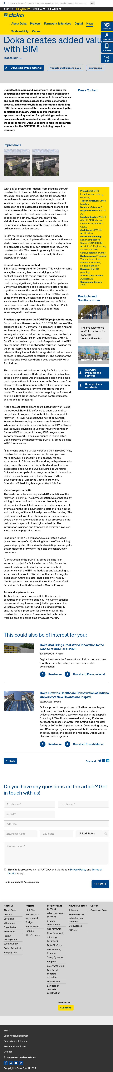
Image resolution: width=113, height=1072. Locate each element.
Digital (79, 23)
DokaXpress (75, 925)
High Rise (30, 910)
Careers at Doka (98, 910)
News (89, 23)
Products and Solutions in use (65, 67)
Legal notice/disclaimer (16, 1035)
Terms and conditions (15, 1046)
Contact (8, 914)
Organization (10, 927)
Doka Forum (53, 981)
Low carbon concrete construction (53, 989)
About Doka (18, 23)
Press (7, 1030)
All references (32, 935)
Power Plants (32, 926)
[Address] (56, 823)
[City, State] (56, 833)
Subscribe (65, 1007)
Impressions (95, 67)
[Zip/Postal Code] (20, 833)
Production (9, 931)
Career (36, 31)
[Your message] (56, 853)
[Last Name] (83, 804)
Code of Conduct (12, 948)
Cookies (8, 1051)
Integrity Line (10, 952)
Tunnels (29, 930)
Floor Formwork (55, 933)
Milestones (9, 923)
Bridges (29, 922)
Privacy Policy (78, 869)
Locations (9, 918)
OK (92, 3)
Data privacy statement (16, 1041)
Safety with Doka (55, 965)
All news (73, 910)
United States (87, 833)
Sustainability (20, 31)
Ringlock (51, 961)
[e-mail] (29, 814)
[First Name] (29, 804)
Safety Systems (55, 957)
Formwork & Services (57, 23)
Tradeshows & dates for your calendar (76, 918)
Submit (100, 884)
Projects (35, 23)
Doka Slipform (54, 945)
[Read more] (20, 648)
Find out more (81, 3)
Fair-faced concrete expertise (52, 973)
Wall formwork (54, 928)
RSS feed (73, 930)
